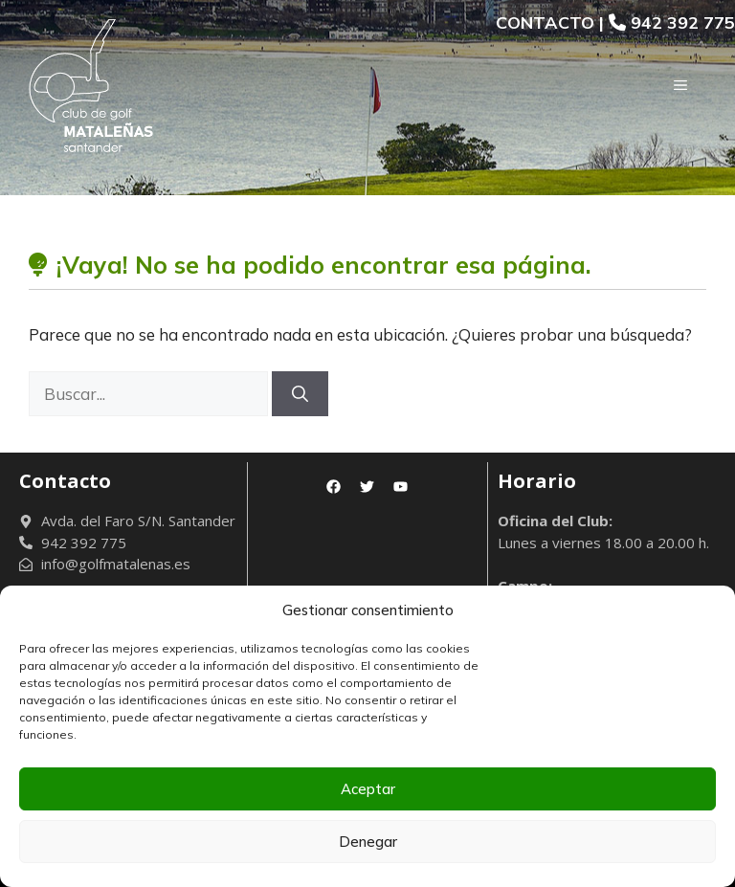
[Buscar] (300, 394)
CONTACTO (545, 22)
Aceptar (368, 789)
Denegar (368, 841)
